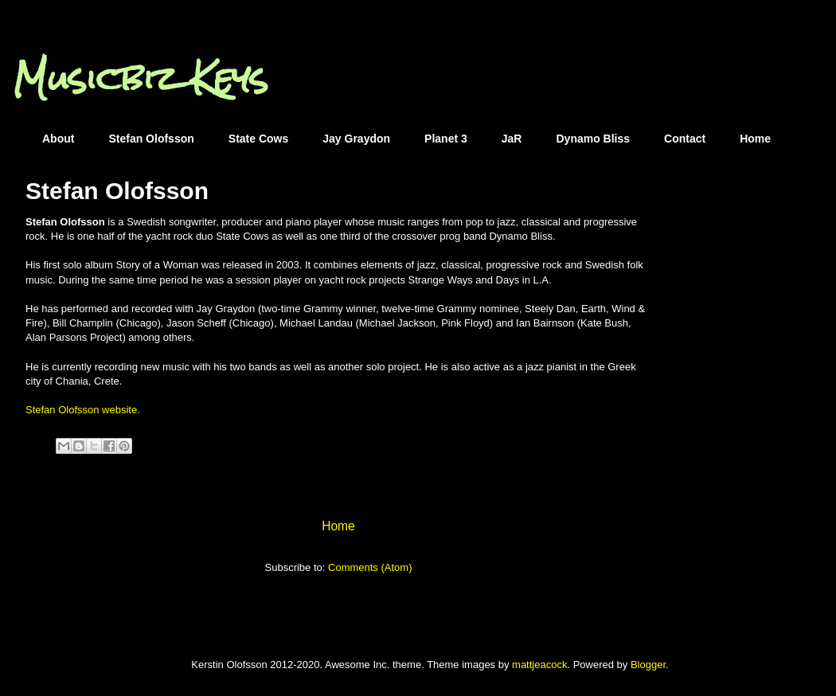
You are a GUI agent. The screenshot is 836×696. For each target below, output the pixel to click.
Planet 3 (445, 138)
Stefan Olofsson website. (82, 410)
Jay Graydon (356, 138)
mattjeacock (539, 665)
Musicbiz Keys (140, 78)
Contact (684, 138)
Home (755, 138)
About (58, 138)
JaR (512, 138)
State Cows (258, 138)
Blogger (648, 665)
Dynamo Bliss (593, 138)
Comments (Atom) (370, 567)
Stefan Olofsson (150, 138)
